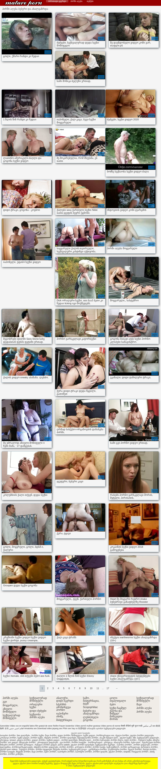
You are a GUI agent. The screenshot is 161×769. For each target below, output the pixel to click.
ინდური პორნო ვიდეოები (46, 747)
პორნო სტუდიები (44, 749)
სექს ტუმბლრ (113, 747)
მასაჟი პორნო (149, 749)
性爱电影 (82, 728)
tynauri (13, 740)
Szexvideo (4, 726)
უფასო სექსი (126, 738)
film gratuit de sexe (43, 726)
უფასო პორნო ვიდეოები (142, 735)
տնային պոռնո (95, 728)
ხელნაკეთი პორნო (151, 742)
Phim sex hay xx (70, 728)
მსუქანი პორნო (60, 749)
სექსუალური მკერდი (105, 745)
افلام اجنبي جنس (16, 728)
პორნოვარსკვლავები (22, 747)
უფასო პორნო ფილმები (82, 745)
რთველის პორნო (140, 752)
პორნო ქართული (25, 745)
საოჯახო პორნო (8, 735)
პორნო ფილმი (100, 752)
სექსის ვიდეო (53, 740)
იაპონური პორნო (65, 752)
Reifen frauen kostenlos (63, 726)
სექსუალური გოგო (78, 749)
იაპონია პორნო (124, 745)
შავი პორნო (51, 735)
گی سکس (147, 726)
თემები (90, 1)
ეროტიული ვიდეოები (48, 742)
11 (97, 688)
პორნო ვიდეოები (141, 745)
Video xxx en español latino (22, 726)
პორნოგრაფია (95, 742)
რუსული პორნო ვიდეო (46, 745)
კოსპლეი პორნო (8, 738)
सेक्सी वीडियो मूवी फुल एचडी (131, 726)
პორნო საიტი (99, 747)
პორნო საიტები (79, 742)
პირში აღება (76, 1)
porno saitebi (64, 745)
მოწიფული (76, 735)
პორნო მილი (117, 740)
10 (91, 688)
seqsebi (126, 752)
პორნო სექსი (37, 735)
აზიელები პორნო (27, 742)
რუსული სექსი (145, 740)
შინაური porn (85, 740)
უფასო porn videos (9, 749)
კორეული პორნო (83, 747)
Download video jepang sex (49, 728)
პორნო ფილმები (68, 738)
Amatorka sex (30, 728)
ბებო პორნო (130, 740)
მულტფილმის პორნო (87, 738)
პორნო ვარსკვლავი (130, 747)
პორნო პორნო (66, 747)
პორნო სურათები (101, 740)
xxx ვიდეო (13, 742)
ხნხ (134, 738)
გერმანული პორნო (97, 749)
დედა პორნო (64, 735)
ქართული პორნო (149, 747)
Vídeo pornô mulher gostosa (87, 726)
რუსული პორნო (26, 749)
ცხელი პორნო (24, 740)
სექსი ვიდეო (89, 735)
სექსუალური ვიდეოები (23, 3)
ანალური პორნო (122, 742)
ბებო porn (136, 742)
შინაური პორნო (7, 745)
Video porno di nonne (110, 726)
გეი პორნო (65, 742)
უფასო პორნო (115, 752)
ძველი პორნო (122, 735)
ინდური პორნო (51, 738)
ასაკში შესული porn (109, 738)
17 (108, 688)
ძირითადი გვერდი (57, 1)
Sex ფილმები (23, 735)
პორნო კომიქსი (15, 754)
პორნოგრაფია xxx (105, 735)
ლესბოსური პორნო (117, 749)
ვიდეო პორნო (38, 740)
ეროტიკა (4, 740)
